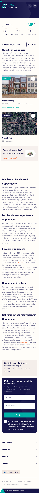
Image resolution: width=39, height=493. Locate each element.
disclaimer (19, 481)
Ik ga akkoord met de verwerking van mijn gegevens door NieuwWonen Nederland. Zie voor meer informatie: (21, 425)
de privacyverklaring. (16, 429)
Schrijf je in (19, 415)
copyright (29, 481)
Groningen (22, 263)
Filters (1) (7, 24)
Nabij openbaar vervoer (17, 31)
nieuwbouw (24, 342)
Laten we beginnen (10, 158)
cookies (26, 484)
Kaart (35, 24)
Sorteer (32, 44)
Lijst (26, 24)
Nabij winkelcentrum (30, 31)
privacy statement (7, 481)
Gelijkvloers (6, 31)
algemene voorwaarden (13, 484)
